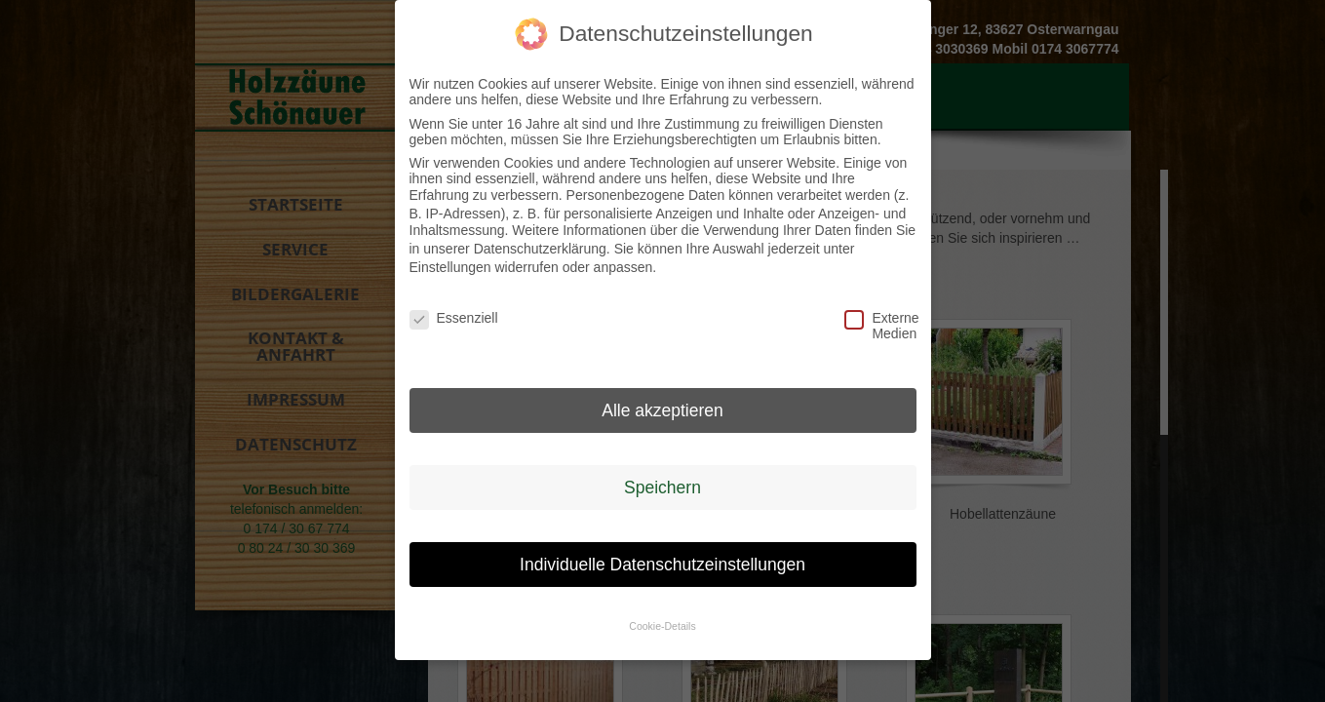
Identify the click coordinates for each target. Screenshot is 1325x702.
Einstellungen (450, 261)
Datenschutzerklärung (540, 244)
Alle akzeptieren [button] (662, 404)
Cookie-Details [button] (662, 621)
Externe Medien (873, 320)
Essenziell (438, 313)
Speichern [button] (662, 481)
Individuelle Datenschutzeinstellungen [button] (662, 558)
